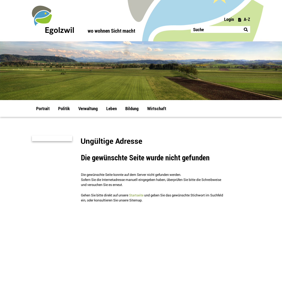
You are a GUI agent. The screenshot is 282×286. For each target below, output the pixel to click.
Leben (111, 108)
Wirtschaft (156, 108)
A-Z (244, 19)
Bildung (132, 108)
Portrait (43, 108)
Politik (64, 108)
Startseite (136, 195)
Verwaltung (88, 108)
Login (229, 19)
